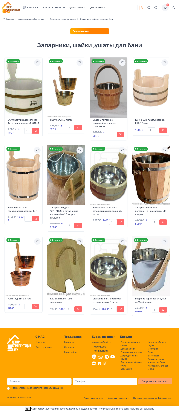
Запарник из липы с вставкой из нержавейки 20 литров (150, 211)
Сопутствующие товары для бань (156, 361)
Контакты (69, 342)
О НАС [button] (44, 7)
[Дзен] (94, 363)
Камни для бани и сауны (157, 344)
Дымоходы (153, 355)
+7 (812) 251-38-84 (96, 7)
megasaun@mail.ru (101, 342)
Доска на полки (128, 349)
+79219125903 (99, 347)
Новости (40, 342)
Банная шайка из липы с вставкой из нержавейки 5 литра (107, 211)
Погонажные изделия (131, 352)
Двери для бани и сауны (129, 357)
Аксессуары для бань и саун (159, 367)
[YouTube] (112, 356)
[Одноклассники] (105, 363)
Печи (150, 352)
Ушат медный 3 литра (19, 298)
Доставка (69, 347)
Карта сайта (70, 352)
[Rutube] (100, 363)
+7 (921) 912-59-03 (76, 7)
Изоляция (153, 349)
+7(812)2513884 (100, 351)
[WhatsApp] (100, 356)
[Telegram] (107, 356)
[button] (31, 7)
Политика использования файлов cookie (152, 398)
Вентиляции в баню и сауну (131, 364)
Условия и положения (118, 398)
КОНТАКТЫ (58, 7)
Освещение (126, 369)
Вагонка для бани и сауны (130, 344)
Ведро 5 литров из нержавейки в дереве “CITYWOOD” (104, 123)
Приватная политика (93, 398)
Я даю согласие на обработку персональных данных (37, 388)
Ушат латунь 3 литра (61, 120)
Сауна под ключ (44, 347)
